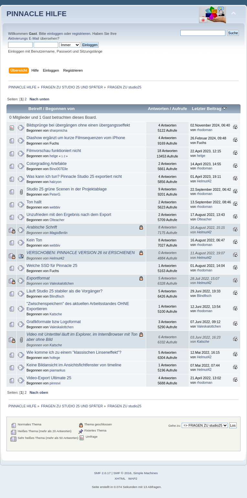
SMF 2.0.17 (102, 473)
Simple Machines (145, 473)
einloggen (55, 34)
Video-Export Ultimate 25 (49, 378)
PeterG (54, 194)
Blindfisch (56, 296)
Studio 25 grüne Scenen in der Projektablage (67, 189)
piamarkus (57, 370)
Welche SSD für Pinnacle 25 (52, 265)
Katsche (55, 314)
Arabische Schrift (42, 227)
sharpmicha (58, 130)
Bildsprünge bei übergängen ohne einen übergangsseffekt (78, 125)
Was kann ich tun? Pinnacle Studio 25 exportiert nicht (74, 176)
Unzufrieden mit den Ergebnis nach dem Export (69, 214)
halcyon (55, 182)
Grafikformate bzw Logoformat (54, 322)
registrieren (81, 34)
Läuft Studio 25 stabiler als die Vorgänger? (64, 291)
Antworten (158, 108)
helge (53, 156)
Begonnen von (60, 108)
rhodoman (204, 130)
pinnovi (54, 383)
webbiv (54, 207)
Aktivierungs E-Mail (23, 38)
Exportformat (38, 278)
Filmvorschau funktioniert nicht (54, 150)
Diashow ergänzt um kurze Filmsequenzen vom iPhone (76, 138)
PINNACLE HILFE (36, 14)
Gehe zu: (174, 425)
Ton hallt (34, 202)
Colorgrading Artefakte (47, 163)
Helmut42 (204, 181)
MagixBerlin (58, 233)
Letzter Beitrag (209, 108)
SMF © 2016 (122, 473)
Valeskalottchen (61, 283)
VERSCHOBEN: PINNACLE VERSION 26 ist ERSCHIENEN (81, 252)
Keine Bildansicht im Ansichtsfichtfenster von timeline (74, 365)
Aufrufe (179, 108)
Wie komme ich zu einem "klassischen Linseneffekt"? (74, 352)
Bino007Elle (58, 169)
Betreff (35, 108)
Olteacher (56, 220)
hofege (54, 358)
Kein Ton (34, 240)
